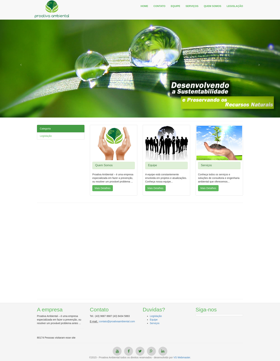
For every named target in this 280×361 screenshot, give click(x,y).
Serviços (154, 323)
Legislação (46, 135)
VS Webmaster (181, 357)
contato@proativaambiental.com (117, 321)
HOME (144, 6)
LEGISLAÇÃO (235, 6)
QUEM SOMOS (212, 6)
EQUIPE (175, 6)
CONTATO (159, 6)
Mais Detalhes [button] (103, 188)
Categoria (45, 128)
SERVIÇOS (192, 6)
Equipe (154, 319)
